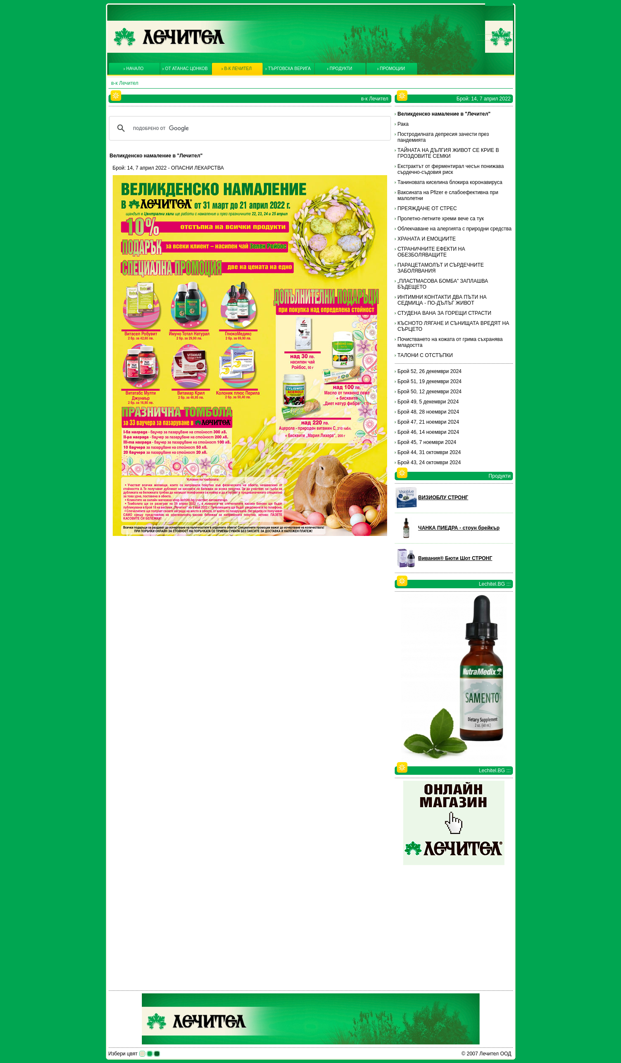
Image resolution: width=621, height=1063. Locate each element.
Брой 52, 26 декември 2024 (430, 371)
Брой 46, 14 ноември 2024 (428, 432)
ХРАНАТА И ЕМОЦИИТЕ (427, 239)
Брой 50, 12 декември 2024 (430, 392)
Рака (403, 124)
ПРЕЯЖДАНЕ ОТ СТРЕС (427, 208)
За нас (502, 31)
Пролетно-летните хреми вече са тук (441, 219)
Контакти (499, 37)
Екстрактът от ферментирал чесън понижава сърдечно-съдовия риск (451, 169)
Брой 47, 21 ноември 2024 (428, 422)
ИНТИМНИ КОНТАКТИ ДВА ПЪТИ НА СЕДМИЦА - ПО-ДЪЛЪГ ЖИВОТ (442, 300)
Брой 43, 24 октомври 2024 (429, 462)
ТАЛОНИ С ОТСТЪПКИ (425, 355)
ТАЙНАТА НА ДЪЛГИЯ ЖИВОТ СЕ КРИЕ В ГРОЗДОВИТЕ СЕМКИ (448, 153)
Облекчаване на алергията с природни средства (455, 229)
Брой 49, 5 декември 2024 (428, 402)
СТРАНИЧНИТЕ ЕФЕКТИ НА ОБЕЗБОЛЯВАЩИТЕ (431, 252)
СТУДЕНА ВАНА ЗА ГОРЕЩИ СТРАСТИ (444, 313)
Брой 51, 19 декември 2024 (430, 381)
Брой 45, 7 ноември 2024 (427, 442)
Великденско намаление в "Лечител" (444, 114)
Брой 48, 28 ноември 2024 (428, 412)
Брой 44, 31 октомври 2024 (429, 452)
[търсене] (248, 128)
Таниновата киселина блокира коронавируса (450, 182)
